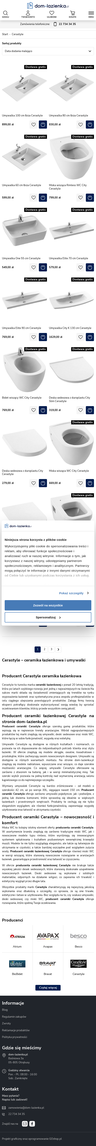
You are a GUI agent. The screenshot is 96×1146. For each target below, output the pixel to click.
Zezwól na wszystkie (48, 605)
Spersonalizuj (48, 617)
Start (5, 34)
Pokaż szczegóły (71, 593)
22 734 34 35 (16, 1114)
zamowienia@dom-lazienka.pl (26, 1108)
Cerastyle (17, 34)
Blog (5, 1010)
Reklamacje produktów (16, 1030)
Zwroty (6, 1023)
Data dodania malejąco (18, 51)
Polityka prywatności (14, 1037)
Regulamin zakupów (14, 1017)
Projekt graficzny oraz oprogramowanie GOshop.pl (32, 1139)
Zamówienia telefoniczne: (48, 24)
